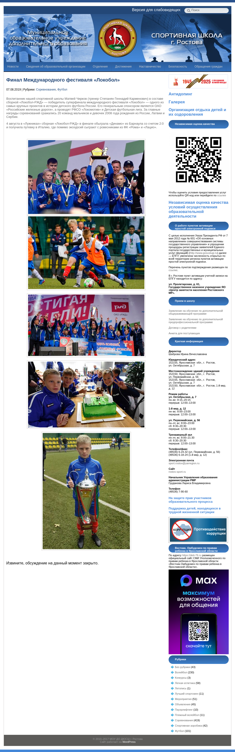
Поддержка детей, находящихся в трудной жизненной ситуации (195, 510)
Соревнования (46, 89)
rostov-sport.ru (177, 471)
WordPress (128, 741)
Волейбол (181, 672)
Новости (12, 66)
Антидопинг (180, 94)
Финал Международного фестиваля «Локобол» (63, 80)
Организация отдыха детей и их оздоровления (197, 111)
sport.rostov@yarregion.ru (184, 463)
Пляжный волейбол (187, 715)
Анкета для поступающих (184, 333)
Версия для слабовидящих (156, 10)
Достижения (123, 66)
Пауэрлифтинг (184, 709)
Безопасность (177, 66)
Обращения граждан (208, 66)
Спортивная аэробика (188, 725)
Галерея (177, 102)
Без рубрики (182, 667)
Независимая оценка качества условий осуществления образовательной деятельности (198, 209)
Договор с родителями (182, 327)
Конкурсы (181, 677)
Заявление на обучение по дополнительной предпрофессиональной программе (196, 321)
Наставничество (150, 66)
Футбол (62, 89)
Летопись (180, 688)
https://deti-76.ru (192, 555)
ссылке (221, 195)
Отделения (100, 66)
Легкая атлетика (185, 683)
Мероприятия (183, 699)
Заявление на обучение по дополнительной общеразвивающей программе (196, 312)
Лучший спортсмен (186, 693)
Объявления (182, 704)
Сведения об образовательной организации (55, 66)
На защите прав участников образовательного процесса (191, 499)
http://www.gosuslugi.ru (203, 252)
